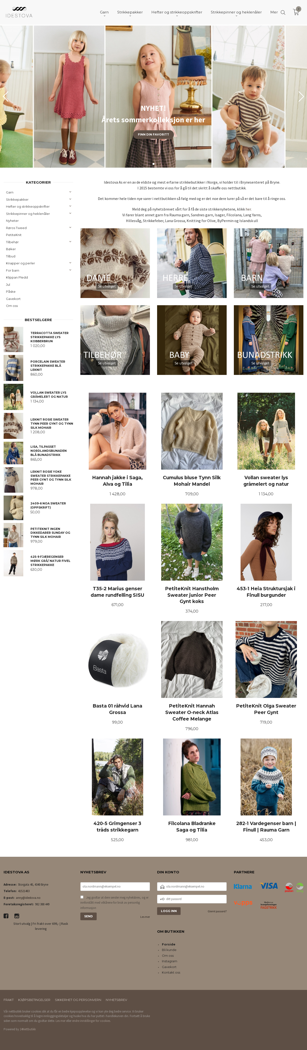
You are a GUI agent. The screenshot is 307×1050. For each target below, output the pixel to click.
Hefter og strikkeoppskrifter (28, 206)
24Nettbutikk (28, 1029)
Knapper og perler (20, 263)
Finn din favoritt (153, 134)
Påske (11, 291)
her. (249, 209)
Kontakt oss (171, 972)
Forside (168, 944)
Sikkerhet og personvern (78, 1000)
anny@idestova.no (28, 898)
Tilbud (10, 256)
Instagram (169, 961)
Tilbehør (12, 242)
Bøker (11, 249)
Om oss (12, 306)
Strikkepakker (17, 199)
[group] (153, 97)
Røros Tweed (16, 228)
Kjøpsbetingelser (34, 1000)
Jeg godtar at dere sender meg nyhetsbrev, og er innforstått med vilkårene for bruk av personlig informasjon (114, 902)
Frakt (9, 1000)
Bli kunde (169, 950)
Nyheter (12, 221)
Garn (9, 192)
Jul (8, 284)
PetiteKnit (14, 235)
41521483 (24, 891)
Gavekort (13, 299)
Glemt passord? (217, 911)
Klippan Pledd (17, 277)
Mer (274, 12)
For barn (12, 270)
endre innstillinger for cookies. (91, 1021)
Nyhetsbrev (116, 1000)
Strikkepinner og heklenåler (28, 214)
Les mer (145, 917)
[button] (301, 96)
